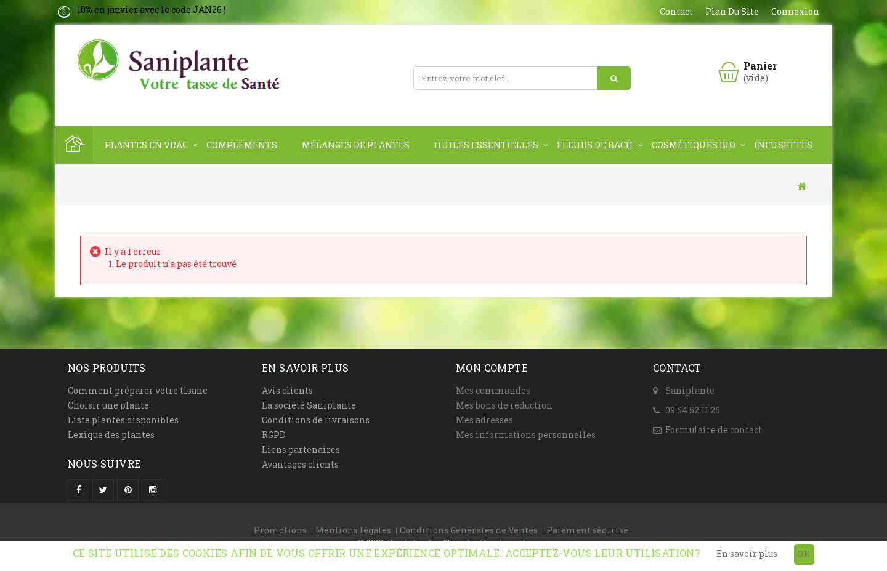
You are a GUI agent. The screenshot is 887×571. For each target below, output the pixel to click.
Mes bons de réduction (504, 405)
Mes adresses (484, 420)
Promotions (280, 530)
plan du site (732, 11)
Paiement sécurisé (587, 530)
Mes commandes (493, 390)
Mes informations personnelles (526, 435)
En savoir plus (746, 553)
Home (73, 144)
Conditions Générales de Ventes (469, 530)
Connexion (795, 11)
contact (676, 11)
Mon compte (492, 367)
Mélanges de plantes (356, 145)
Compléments (241, 145)
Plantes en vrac (146, 145)
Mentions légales (353, 530)
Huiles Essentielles (486, 145)
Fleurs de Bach (595, 145)
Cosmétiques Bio (693, 145)
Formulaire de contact (713, 430)
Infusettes (783, 145)
